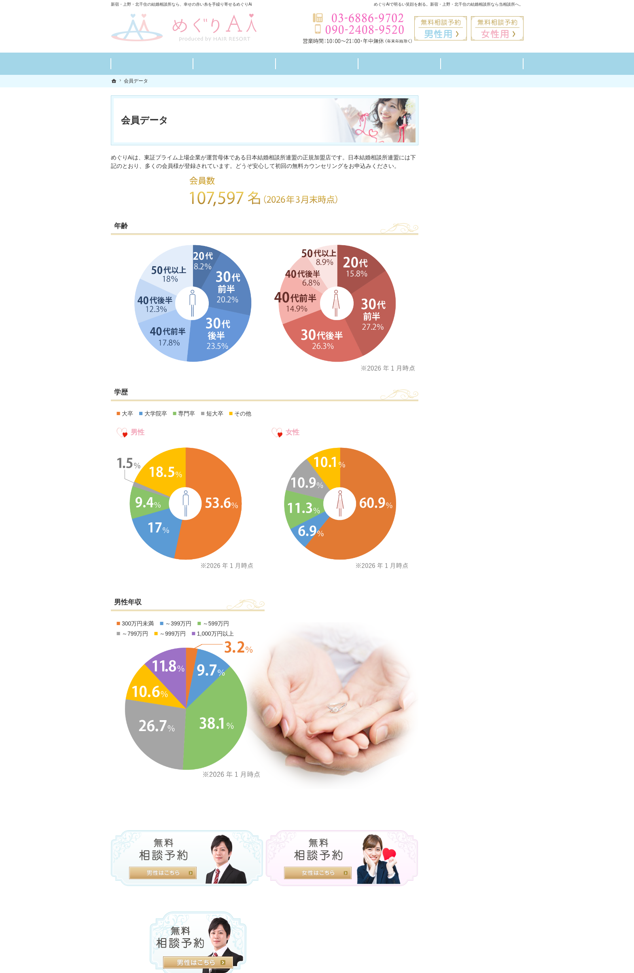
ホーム (447, 246)
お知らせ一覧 (456, 458)
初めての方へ (456, 266)
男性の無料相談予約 (464, 361)
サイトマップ (456, 515)
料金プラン (453, 285)
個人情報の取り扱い (464, 477)
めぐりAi (196, 965)
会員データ (453, 419)
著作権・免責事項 (461, 496)
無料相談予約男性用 (440, 28)
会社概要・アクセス (464, 438)
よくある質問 (456, 323)
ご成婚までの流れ (461, 304)
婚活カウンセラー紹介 (467, 342)
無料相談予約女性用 (497, 28)
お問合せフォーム (466, 932)
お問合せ (450, 400)
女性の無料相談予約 (464, 381)
